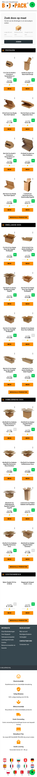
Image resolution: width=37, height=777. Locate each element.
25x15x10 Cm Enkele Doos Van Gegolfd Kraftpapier (27, 289)
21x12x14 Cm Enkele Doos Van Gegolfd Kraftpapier (9, 249)
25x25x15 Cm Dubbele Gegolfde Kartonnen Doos (9, 530)
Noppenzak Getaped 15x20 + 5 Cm (27, 583)
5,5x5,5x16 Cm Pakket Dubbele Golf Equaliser (28, 489)
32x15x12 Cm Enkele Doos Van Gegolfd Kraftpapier (9, 329)
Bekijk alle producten (18, 217)
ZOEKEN (18, 42)
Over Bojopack (5, 634)
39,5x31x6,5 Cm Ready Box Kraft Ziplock (9, 114)
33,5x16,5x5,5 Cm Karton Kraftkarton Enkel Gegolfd (27, 249)
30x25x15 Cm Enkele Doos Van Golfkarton (27, 329)
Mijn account (23, 631)
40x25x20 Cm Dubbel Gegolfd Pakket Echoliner (27, 530)
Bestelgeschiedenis (25, 634)
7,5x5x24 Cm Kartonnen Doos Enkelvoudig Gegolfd (27, 195)
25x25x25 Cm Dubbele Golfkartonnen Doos (28, 448)
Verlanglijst (23, 637)
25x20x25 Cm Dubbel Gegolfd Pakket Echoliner (27, 409)
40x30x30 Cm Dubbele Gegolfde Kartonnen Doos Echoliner (9, 409)
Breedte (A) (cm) (18, 32)
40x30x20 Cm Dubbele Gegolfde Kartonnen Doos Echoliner (9, 449)
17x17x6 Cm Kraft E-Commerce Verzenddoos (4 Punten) (9, 75)
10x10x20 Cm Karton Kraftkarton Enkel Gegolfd (9, 289)
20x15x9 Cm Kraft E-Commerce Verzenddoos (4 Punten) (9, 156)
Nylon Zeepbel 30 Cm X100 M (9, 583)
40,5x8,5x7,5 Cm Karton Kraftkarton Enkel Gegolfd (27, 355)
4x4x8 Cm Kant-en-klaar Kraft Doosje (28, 73)
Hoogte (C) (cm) (29, 32)
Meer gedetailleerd (9, 89)
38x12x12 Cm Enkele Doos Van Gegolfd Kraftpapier (9, 355)
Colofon (3, 642)
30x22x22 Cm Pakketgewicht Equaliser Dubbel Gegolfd (9, 490)
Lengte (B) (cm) (8, 32)
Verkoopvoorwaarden (8, 637)
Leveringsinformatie (7, 640)
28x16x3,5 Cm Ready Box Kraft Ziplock (9, 194)
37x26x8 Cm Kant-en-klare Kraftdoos (27, 154)
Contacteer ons (24, 644)
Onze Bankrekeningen (8, 631)
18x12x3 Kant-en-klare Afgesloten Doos (27, 114)
